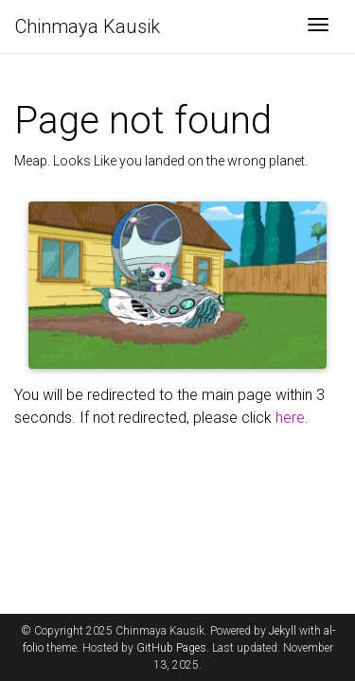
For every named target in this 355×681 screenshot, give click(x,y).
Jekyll (282, 630)
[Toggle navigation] (318, 26)
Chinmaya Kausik (87, 26)
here (290, 418)
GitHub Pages (171, 648)
